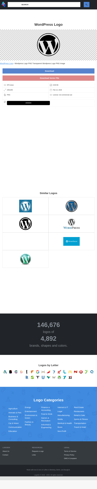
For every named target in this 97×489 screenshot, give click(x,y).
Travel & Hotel (80, 427)
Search (86, 4)
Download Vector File (49, 78)
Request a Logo (38, 451)
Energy (28, 407)
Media (60, 419)
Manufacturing (64, 415)
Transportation (80, 423)
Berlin (58, 470)
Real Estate (79, 407)
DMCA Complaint (70, 458)
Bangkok (67, 470)
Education (12, 431)
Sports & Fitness (81, 419)
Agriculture (13, 409)
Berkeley (53, 470)
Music (60, 427)
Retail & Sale (79, 415)
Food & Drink (46, 414)
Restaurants (79, 411)
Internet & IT (63, 407)
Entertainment (31, 411)
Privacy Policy (69, 455)
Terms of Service (70, 451)
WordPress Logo (6, 63)
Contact (5, 455)
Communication (15, 427)
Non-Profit (62, 431)
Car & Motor (13, 423)
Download (49, 71)
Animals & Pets (14, 413)
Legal (60, 411)
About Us (6, 451)
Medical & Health (65, 423)
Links (34, 455)
